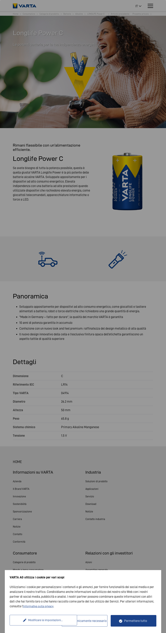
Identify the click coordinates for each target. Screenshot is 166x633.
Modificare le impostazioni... (36, 621)
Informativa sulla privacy (39, 606)
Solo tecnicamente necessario (86, 621)
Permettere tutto (135, 621)
